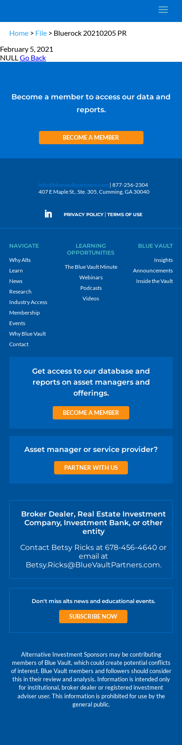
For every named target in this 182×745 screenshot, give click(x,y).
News (15, 280)
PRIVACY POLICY (84, 215)
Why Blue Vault (27, 333)
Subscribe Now (93, 616)
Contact (18, 344)
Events (17, 323)
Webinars (91, 277)
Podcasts (91, 287)
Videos (91, 298)
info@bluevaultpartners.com (74, 184)
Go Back (33, 57)
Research (20, 291)
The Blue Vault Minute (91, 266)
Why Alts (20, 259)
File (41, 32)
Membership (24, 312)
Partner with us (91, 467)
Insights (163, 259)
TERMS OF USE (125, 215)
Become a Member (91, 137)
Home (18, 32)
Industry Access (28, 302)
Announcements (153, 270)
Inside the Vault (154, 280)
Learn (16, 270)
